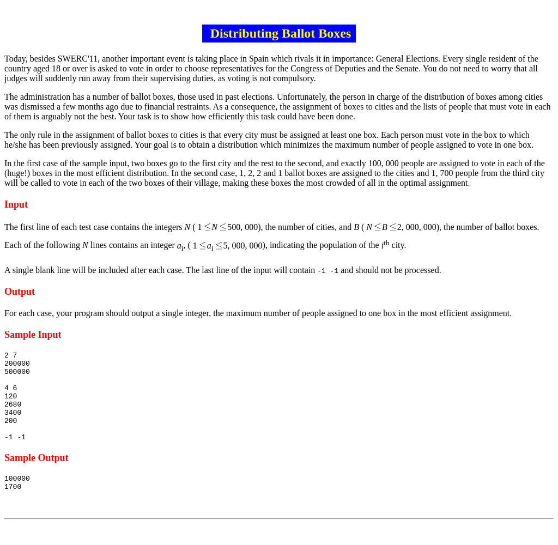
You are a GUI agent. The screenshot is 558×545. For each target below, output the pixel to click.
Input (16, 204)
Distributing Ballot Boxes (279, 33)
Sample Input (33, 334)
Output (19, 291)
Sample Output (36, 475)
